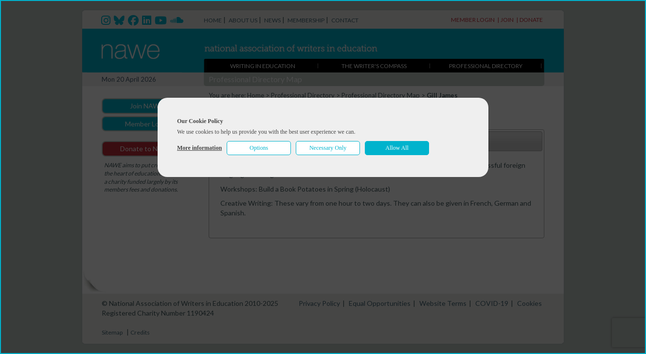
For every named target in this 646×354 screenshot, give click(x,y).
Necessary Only (327, 147)
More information (199, 147)
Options (259, 147)
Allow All (397, 147)
